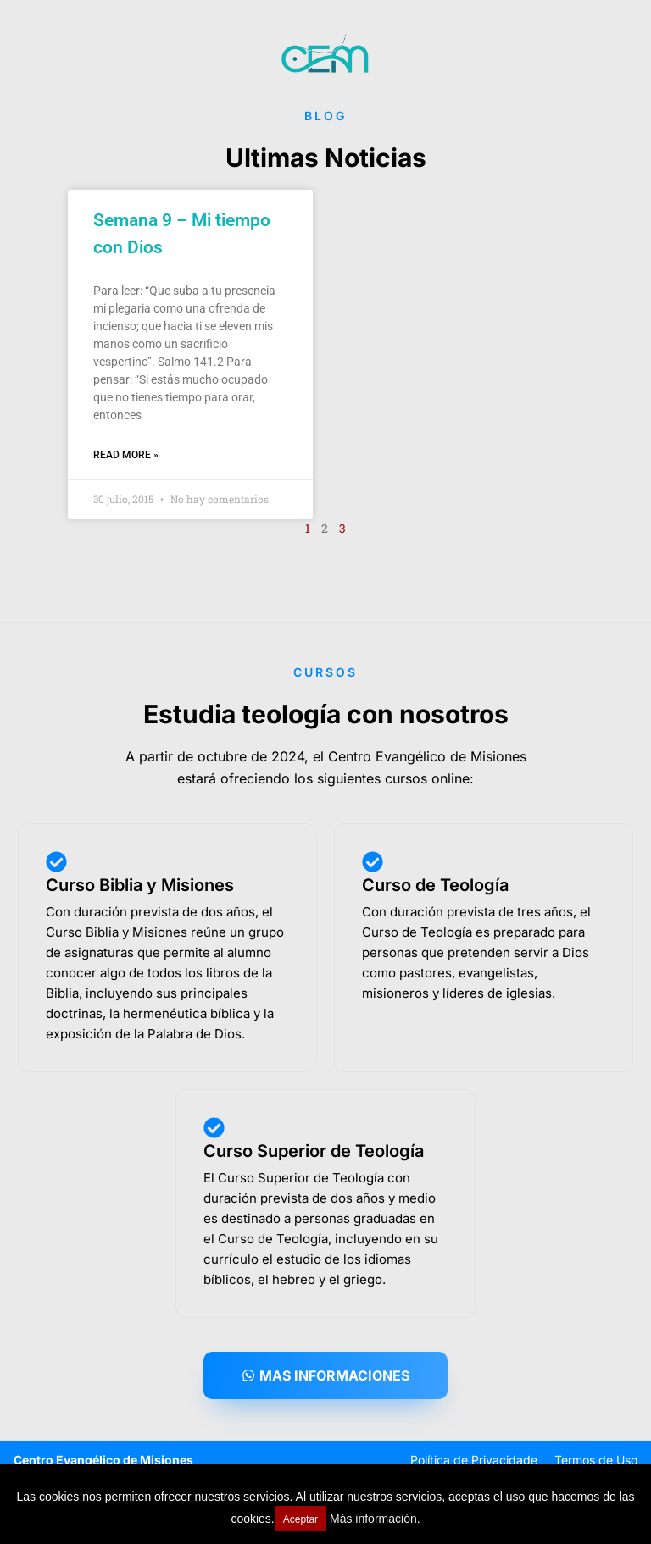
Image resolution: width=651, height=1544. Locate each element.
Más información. (375, 1518)
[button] (325, 1375)
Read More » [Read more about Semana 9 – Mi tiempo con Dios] (126, 455)
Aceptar (300, 1519)
